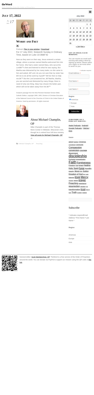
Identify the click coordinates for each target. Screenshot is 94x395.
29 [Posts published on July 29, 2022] (87, 39)
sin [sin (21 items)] (87, 186)
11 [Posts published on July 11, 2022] (74, 32)
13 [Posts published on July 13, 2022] (80, 32)
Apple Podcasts (75, 125)
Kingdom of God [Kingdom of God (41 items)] (76, 174)
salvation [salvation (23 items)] (83, 186)
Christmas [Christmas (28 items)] (82, 142)
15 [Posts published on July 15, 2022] (87, 32)
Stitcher (86, 128)
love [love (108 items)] (77, 177)
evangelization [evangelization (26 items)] (81, 159)
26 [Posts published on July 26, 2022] (77, 39)
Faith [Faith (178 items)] (72, 162)
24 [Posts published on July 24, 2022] (70, 39)
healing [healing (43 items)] (87, 165)
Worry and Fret (27, 41)
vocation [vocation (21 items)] (79, 192)
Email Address (75, 73)
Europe (74, 103)
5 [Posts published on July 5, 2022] (77, 28)
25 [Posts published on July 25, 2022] (74, 39)
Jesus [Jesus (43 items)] (77, 171)
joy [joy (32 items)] (81, 171)
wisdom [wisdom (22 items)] (84, 192)
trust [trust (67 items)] (83, 189)
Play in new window (32, 49)
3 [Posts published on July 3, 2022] (70, 28)
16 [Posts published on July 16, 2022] (90, 32)
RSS (70, 131)
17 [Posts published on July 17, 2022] (70, 36)
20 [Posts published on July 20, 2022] (80, 36)
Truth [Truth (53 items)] (74, 192)
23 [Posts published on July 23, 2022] (90, 36)
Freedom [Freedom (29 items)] (72, 165)
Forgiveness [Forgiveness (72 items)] (84, 162)
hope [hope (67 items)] (81, 168)
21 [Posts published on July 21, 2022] (84, 36)
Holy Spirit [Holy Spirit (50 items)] (73, 168)
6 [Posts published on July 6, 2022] (80, 28)
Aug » (82, 46)
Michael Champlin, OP (26, 143)
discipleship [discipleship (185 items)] (78, 156)
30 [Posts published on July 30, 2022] (90, 39)
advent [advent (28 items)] (71, 142)
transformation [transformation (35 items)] (74, 189)
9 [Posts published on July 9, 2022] (90, 28)
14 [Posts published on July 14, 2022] (84, 32)
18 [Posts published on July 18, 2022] (74, 36)
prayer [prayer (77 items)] (82, 180)
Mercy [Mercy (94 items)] (84, 177)
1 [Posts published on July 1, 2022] (87, 24)
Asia (72, 106)
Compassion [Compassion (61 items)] (75, 147)
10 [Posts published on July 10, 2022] (70, 32)
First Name (73, 81)
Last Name (73, 89)
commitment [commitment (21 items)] (72, 144)
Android (85, 125)
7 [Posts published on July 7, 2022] (83, 28)
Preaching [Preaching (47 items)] (73, 183)
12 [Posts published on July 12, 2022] (77, 32)
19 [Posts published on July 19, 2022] (77, 36)
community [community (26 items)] (79, 145)
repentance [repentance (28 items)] (82, 183)
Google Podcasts (75, 128)
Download (45, 49)
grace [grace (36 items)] (81, 165)
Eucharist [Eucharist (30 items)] (72, 159)
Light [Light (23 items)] (86, 174)
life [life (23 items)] (84, 174)
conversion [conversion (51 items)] (74, 150)
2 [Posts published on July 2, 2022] (90, 24)
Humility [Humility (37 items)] (88, 168)
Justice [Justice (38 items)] (86, 171)
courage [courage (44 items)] (83, 150)
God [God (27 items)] (77, 165)
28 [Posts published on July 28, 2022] (84, 39)
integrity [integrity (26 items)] (71, 171)
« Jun (78, 46)
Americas (74, 100)
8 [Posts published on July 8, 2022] (87, 28)
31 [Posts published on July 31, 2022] (70, 43)
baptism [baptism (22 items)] (76, 142)
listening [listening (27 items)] (71, 177)
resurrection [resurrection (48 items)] (74, 186)
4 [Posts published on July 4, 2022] (73, 28)
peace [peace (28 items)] (76, 180)
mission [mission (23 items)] (71, 180)
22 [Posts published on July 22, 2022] (87, 36)
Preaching (39, 143)
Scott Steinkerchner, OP (40, 257)
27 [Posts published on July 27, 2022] (80, 39)
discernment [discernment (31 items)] (73, 153)
